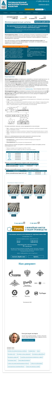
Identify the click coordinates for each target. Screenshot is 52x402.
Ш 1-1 (9, 153)
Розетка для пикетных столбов (33, 366)
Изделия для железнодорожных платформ (17, 350)
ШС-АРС (9, 159)
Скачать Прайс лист (18, 256)
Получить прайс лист (42, 22)
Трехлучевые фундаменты (24, 360)
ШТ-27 (29, 173)
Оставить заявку (29, 9)
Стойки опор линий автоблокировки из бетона (18, 363)
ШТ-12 (29, 172)
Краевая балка (32, 350)
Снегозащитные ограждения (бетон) (16, 366)
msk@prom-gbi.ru (44, 4)
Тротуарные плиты (12, 360)
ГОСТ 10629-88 (23, 46)
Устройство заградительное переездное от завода (31, 357)
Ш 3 (9, 158)
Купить (13, 197)
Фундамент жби (11, 354)
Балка (38, 350)
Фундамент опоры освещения (23, 354)
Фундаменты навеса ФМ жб (38, 354)
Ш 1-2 (9, 155)
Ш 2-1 (9, 156)
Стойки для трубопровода (36, 363)
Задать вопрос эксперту (28, 340)
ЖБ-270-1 (22, 166)
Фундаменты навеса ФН (13, 357)
